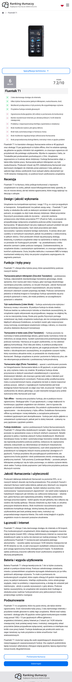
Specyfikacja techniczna (35, 71)
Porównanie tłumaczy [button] (36, 657)
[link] (23, 5)
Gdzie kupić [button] (36, 663)
